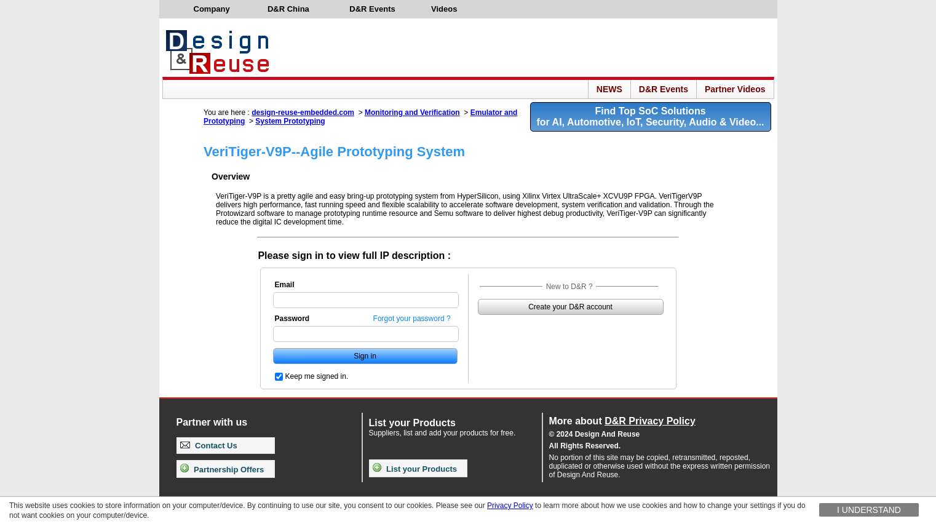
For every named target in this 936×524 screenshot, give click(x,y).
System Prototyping (290, 121)
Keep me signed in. (317, 376)
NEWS (609, 89)
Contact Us (208, 445)
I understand (869, 510)
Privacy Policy (510, 505)
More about (622, 421)
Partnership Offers (222, 469)
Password (292, 318)
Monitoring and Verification (412, 112)
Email (285, 284)
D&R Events (663, 89)
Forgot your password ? (412, 318)
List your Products (415, 469)
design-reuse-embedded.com (303, 112)
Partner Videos (735, 89)
